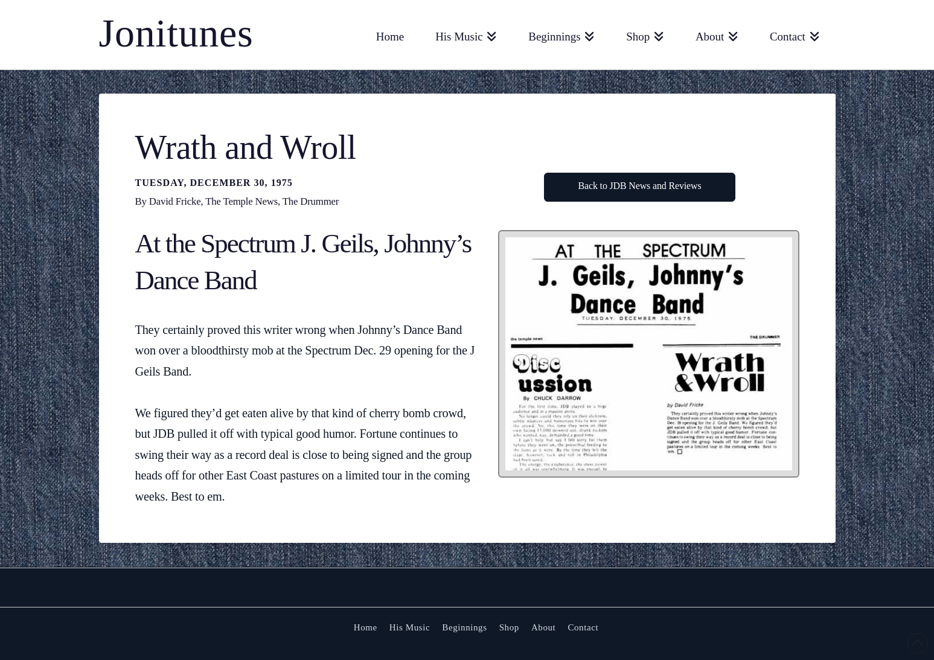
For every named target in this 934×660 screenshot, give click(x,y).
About (543, 627)
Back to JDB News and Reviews (640, 186)
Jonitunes (176, 33)
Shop (509, 627)
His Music (409, 627)
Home (365, 627)
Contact (583, 627)
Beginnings (464, 627)
